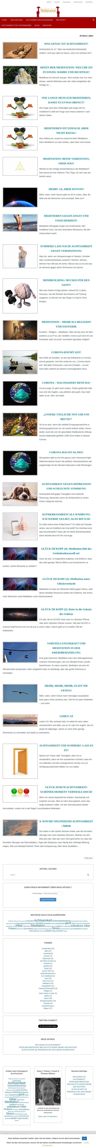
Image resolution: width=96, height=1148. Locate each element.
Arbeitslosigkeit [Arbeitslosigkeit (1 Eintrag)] (75, 921)
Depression (47, 958)
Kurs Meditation (46, 976)
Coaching (46, 953)
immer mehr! (46, 971)
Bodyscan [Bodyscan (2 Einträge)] (31, 923)
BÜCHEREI (47, 25)
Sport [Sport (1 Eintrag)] (50, 928)
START (4, 20)
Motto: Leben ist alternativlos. (47, 1116)
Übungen (46, 1003)
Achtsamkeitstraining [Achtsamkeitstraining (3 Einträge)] (61, 921)
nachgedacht (46, 986)
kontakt (57, 2)
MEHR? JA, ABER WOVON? (66, 189)
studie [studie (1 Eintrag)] (71, 928)
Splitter (46, 996)
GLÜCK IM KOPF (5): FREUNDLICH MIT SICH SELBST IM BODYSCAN (48, 1050)
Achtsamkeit (46, 948)
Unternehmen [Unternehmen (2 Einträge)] (34, 931)
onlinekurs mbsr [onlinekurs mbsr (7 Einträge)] (80, 925)
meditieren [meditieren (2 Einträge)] (59, 926)
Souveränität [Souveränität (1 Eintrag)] (41, 928)
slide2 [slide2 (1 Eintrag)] (35, 928)
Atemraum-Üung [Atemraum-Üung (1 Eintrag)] (10, 923)
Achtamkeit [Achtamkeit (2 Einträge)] (30, 921)
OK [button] (84, 1138)
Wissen (46, 1008)
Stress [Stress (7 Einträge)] (56, 928)
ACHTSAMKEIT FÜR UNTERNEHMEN (16, 25)
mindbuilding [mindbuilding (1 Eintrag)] (66, 926)
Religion (47, 991)
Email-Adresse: (48, 893)
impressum (66, 2)
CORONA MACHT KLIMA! (66, 452)
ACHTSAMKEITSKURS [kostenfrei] (39, 20)
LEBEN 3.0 (66, 716)
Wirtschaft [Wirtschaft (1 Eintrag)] (42, 931)
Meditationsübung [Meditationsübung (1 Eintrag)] (50, 926)
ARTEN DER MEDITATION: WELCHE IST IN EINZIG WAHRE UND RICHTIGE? (48, 1047)
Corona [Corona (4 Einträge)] (39, 923)
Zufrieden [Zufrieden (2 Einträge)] (59, 931)
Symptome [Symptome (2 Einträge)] (77, 929)
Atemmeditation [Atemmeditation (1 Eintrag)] (83, 921)
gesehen (47, 966)
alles (46, 951)
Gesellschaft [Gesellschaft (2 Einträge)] (60, 923)
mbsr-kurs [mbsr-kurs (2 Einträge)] (27, 926)
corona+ (47, 956)
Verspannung (47, 1006)
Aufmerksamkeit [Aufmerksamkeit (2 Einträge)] (21, 923)
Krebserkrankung (47, 973)
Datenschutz (78, 2)
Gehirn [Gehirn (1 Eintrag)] (53, 923)
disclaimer (89, 2)
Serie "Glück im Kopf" (47, 993)
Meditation (46, 983)
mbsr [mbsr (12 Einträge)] (19, 925)
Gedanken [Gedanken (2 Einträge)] (47, 923)
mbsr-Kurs (46, 981)
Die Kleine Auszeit (46, 961)
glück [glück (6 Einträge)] (68, 923)
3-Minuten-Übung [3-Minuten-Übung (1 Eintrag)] (13, 921)
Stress (46, 998)
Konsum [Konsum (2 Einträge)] (87, 923)
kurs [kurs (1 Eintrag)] (14, 926)
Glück (46, 968)
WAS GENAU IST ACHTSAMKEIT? (66, 43)
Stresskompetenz (46, 1001)
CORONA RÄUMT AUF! (66, 352)
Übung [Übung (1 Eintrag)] (65, 931)
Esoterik (47, 963)
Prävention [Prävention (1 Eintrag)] (20, 928)
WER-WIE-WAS (17, 20)
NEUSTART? (61, 20)
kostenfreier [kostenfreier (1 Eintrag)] (9, 926)
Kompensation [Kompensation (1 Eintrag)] (79, 923)
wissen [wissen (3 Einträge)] (48, 931)
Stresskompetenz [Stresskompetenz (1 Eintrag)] (64, 928)
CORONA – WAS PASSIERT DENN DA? (66, 382)
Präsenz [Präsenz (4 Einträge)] (12, 928)
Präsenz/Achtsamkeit (46, 988)
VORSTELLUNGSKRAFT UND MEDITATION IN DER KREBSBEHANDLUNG (66, 648)
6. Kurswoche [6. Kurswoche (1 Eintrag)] (21, 921)
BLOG (37, 25)
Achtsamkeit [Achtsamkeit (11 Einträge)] (43, 920)
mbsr (46, 978)
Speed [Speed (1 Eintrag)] (46, 928)
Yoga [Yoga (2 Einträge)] (54, 931)
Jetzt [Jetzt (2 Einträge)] (73, 923)
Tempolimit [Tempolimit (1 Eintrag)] (85, 928)
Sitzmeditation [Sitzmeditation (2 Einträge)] (28, 929)
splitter (49, 2)
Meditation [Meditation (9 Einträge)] (38, 925)
